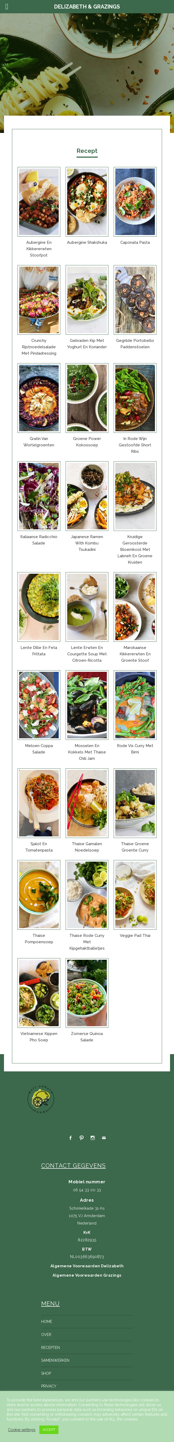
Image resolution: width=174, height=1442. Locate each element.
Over (46, 1334)
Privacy (48, 1386)
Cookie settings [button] (21, 1429)
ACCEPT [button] (49, 1430)
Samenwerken (55, 1360)
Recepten (50, 1347)
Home (46, 1321)
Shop (46, 1373)
